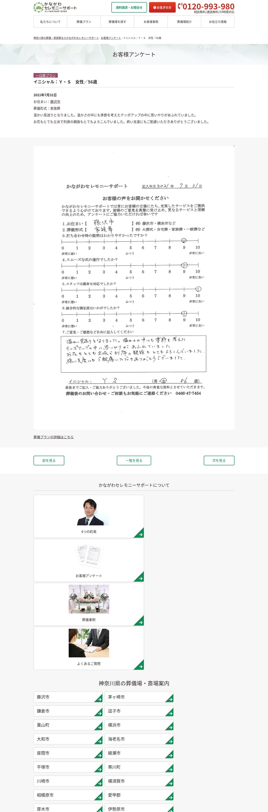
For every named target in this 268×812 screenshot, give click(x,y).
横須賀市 (110, 609)
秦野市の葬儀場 (109, 733)
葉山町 (59, 581)
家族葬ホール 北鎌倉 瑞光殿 (208, 719)
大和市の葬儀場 (78, 739)
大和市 (160, 581)
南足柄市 (59, 637)
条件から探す (199, 713)
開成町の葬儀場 (109, 772)
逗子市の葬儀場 (78, 719)
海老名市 (211, 581)
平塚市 (160, 595)
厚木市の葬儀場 (109, 719)
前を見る (54, 461)
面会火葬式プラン (46, 719)
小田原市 (211, 623)
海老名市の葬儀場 (79, 746)
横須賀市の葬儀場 (110, 700)
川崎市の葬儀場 (78, 778)
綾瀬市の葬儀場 (78, 759)
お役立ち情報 (218, 21)
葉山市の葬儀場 (78, 726)
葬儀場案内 (74, 694)
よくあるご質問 (200, 746)
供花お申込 (197, 759)
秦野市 (160, 623)
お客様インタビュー (143, 746)
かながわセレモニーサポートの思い (153, 719)
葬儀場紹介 (184, 21)
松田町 (160, 637)
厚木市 (59, 623)
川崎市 (59, 609)
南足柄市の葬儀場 (110, 746)
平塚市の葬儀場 (78, 765)
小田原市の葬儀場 (110, 739)
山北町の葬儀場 (109, 765)
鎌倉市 (160, 567)
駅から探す (198, 706)
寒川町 (211, 595)
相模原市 (160, 609)
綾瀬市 (110, 595)
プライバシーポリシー (204, 752)
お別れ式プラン (45, 733)
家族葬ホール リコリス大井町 (209, 726)
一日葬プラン (46, 75)
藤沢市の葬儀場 (78, 700)
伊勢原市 (110, 623)
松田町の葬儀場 (109, 759)
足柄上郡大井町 (110, 637)
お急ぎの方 (162, 7)
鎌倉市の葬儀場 (78, 713)
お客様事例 (151, 21)
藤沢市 (55, 101)
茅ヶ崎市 (110, 567)
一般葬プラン (43, 713)
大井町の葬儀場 (109, 752)
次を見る (214, 461)
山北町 (211, 637)
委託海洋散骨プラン (143, 700)
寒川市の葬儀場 (78, 772)
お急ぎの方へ (198, 739)
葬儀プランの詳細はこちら (54, 437)
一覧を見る (134, 461)
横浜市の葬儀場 (78, 733)
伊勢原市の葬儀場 (110, 726)
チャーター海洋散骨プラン (147, 706)
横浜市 (110, 581)
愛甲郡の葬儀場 (109, 713)
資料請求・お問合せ (129, 7)
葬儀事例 (135, 752)
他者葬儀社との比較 (143, 733)
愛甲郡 (211, 609)
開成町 (59, 651)
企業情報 (196, 733)
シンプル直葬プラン (48, 726)
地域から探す (199, 700)
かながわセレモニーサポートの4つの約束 (157, 726)
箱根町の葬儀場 (109, 778)
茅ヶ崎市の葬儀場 (79, 706)
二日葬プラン (43, 706)
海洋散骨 (134, 694)
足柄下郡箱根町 (110, 651)
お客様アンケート (141, 759)
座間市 (59, 595)
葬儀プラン (84, 21)
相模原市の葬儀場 (110, 706)
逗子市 (211, 567)
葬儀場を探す (117, 21)
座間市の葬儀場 (78, 752)
